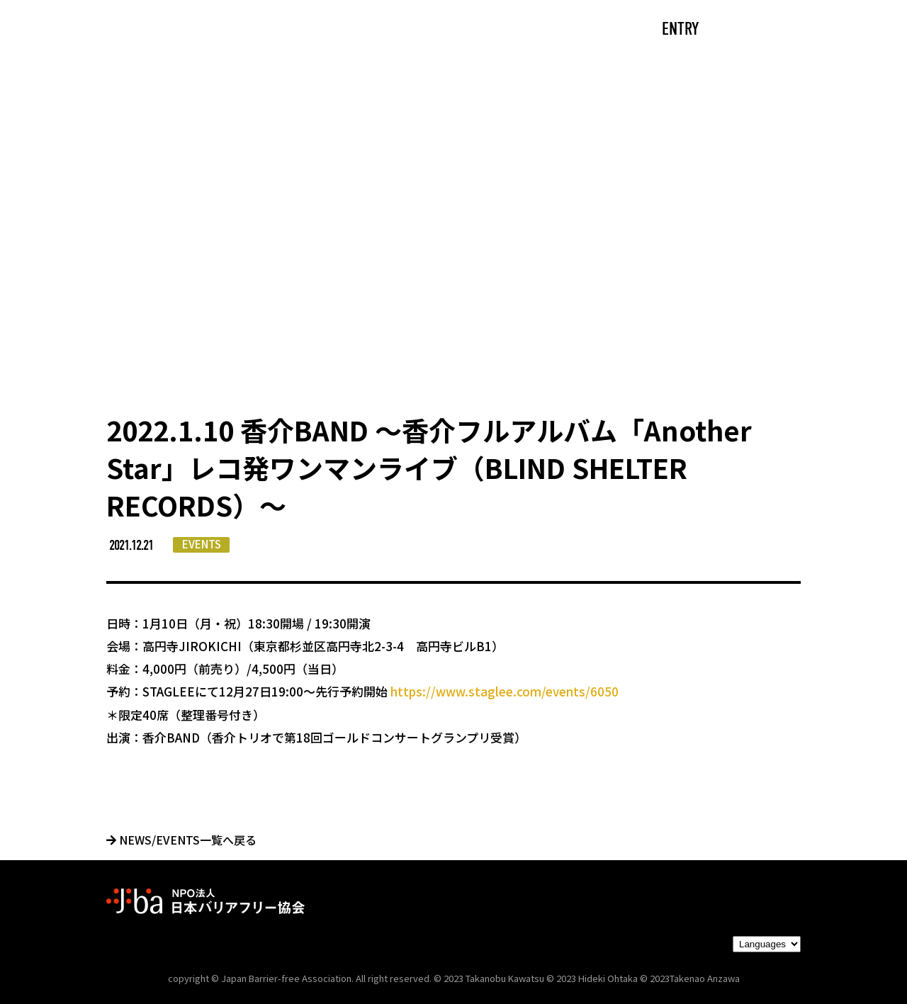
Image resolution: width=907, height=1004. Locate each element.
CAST (238, 30)
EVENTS (201, 543)
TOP (167, 30)
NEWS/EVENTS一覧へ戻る (181, 839)
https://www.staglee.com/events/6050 (504, 691)
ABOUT (315, 30)
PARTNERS (537, 30)
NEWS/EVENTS (421, 30)
